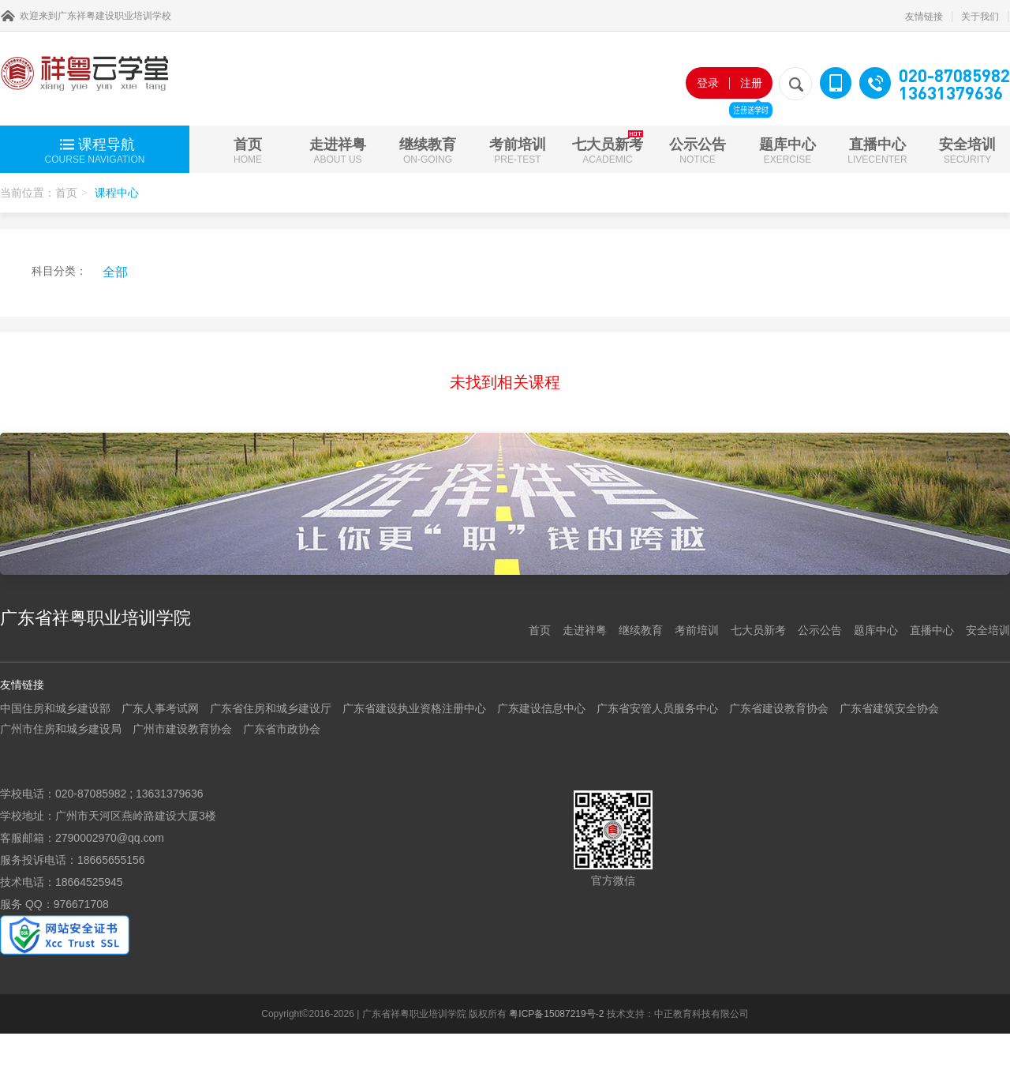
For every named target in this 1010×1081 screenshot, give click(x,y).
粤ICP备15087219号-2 (556, 1013)
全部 (115, 272)
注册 (750, 88)
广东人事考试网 (160, 708)
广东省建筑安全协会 (889, 708)
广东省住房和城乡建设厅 (270, 708)
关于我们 (980, 16)
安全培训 (967, 151)
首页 (248, 151)
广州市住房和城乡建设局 (61, 729)
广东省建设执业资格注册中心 (414, 708)
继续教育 (427, 151)
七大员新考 (607, 147)
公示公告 (697, 151)
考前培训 (517, 151)
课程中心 (117, 192)
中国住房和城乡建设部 (55, 708)
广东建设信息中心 (541, 708)
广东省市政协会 (281, 729)
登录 (708, 83)
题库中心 (787, 151)
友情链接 (924, 16)
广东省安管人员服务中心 (657, 708)
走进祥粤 (337, 151)
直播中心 (877, 151)
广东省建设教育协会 (779, 708)
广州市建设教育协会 (182, 729)
